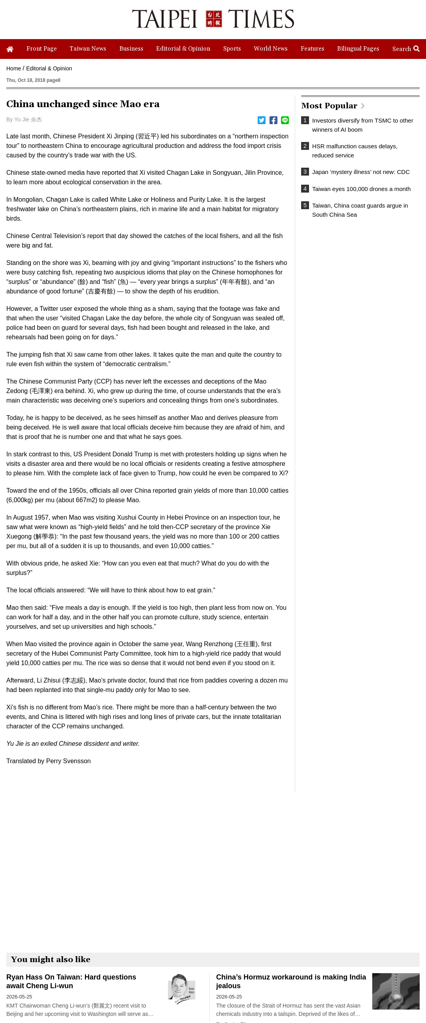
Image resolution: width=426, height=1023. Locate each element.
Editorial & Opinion (49, 68)
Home (13, 68)
